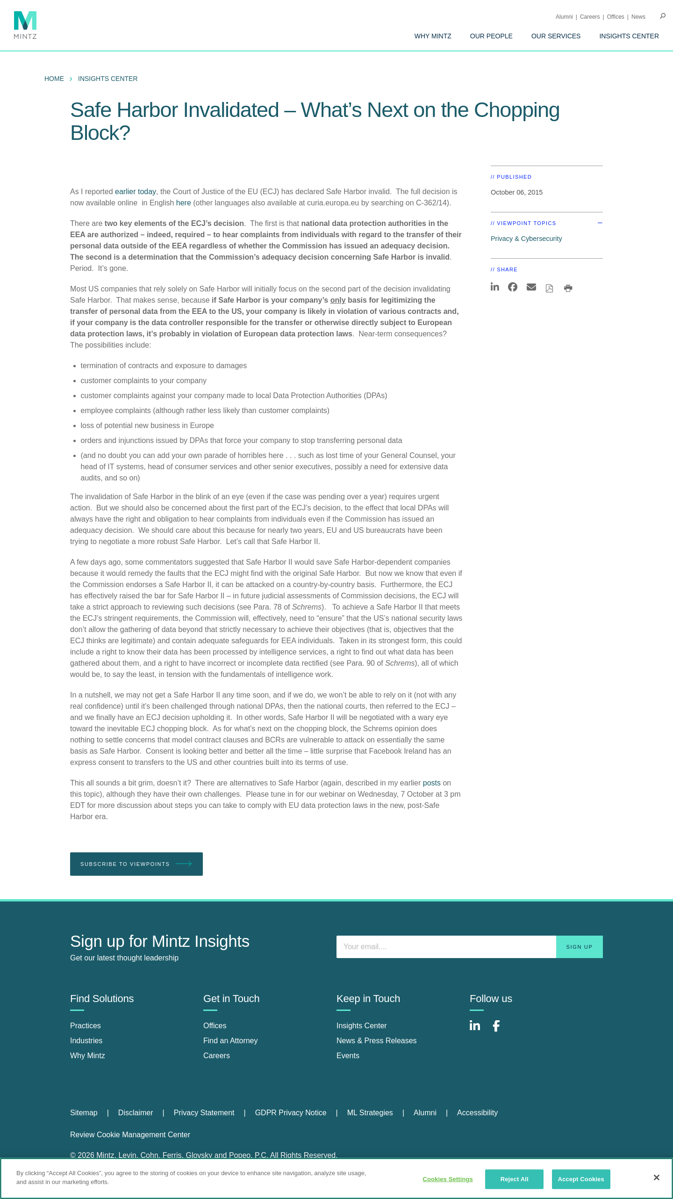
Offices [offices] (215, 1026)
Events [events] (347, 1056)
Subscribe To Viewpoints (136, 864)
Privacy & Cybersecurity (526, 238)
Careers (590, 17)
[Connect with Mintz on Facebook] (502, 1030)
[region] (336, 1178)
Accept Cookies (581, 1179)
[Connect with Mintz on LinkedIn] (479, 1030)
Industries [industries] (86, 1041)
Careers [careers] (216, 1056)
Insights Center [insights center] (361, 1026)
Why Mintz (433, 36)
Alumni (564, 17)
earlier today (135, 192)
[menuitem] (433, 36)
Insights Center (629, 36)
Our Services (556, 36)
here (183, 203)
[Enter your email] (469, 947)
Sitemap (84, 1113)
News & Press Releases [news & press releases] (376, 1041)
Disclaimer (135, 1113)
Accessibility (477, 1113)
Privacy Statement (204, 1113)
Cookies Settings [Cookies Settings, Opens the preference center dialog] (447, 1179)
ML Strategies (370, 1113)
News (638, 17)
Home (54, 78)
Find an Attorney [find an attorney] (230, 1041)
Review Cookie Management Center (130, 1135)
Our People (491, 36)
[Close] (656, 1177)
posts (432, 783)
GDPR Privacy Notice (291, 1113)
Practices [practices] (85, 1026)
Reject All (515, 1179)
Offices (615, 17)
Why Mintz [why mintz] (87, 1056)
